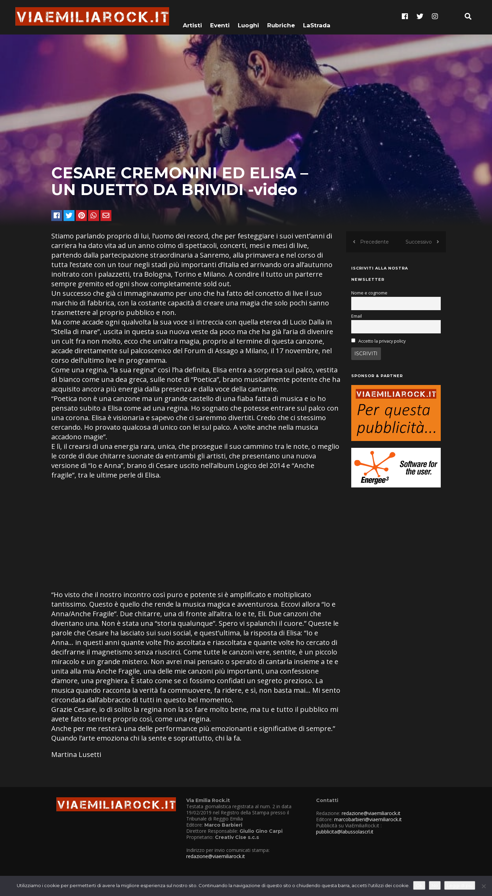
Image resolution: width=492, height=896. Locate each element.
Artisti (192, 16)
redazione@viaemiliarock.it (215, 856)
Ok (419, 885)
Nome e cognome (369, 293)
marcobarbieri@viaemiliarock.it (368, 819)
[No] (483, 886)
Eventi (220, 16)
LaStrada (316, 16)
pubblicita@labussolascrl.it (344, 831)
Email (356, 316)
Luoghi (248, 16)
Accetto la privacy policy (382, 341)
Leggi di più (460, 885)
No (435, 885)
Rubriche (281, 16)
